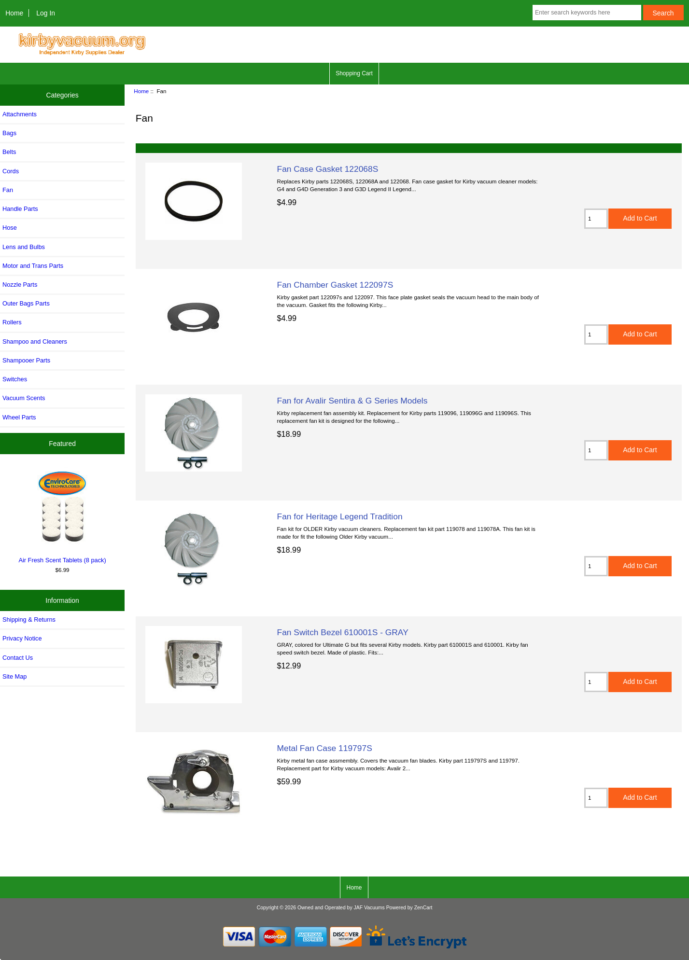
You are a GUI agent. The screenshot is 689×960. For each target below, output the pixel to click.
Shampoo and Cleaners (34, 341)
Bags (9, 133)
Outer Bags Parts (26, 303)
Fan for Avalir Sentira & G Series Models (352, 400)
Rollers (12, 322)
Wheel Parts (19, 417)
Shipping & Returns (29, 619)
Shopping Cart (354, 73)
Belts (9, 151)
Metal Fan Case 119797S (324, 748)
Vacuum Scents (23, 398)
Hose (9, 227)
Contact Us (17, 657)
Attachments (19, 114)
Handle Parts (20, 208)
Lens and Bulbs (23, 246)
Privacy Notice (22, 638)
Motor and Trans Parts (32, 265)
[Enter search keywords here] (587, 12)
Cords (10, 171)
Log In (45, 13)
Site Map (14, 676)
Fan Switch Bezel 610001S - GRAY (342, 632)
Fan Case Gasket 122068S (328, 169)
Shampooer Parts (26, 360)
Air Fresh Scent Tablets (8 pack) (62, 515)
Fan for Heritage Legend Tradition (340, 516)
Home (14, 13)
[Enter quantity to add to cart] (596, 219)
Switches (14, 379)
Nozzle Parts (19, 284)
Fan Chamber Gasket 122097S (335, 285)
